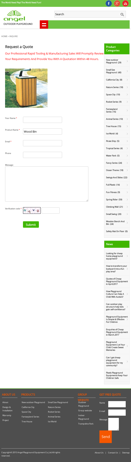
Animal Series (54, 416)
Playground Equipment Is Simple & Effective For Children (117, 319)
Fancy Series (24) (114, 163)
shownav (44, 24)
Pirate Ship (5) (112, 141)
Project (5, 420)
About (5, 402)
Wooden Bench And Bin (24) (115, 222)
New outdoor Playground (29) (113, 61)
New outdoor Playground (33, 402)
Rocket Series (54, 411)
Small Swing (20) (113, 214)
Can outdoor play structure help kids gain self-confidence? (115, 307)
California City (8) (114, 79)
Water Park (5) (113, 155)
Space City (26, 411)
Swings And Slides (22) (116, 177)
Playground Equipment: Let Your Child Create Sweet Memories (115, 346)
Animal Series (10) (114, 119)
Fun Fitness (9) (113, 192)
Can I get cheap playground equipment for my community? (114, 361)
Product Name (12, 129)
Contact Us (113, 452)
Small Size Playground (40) (113, 71)
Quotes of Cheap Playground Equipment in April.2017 (117, 281)
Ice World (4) (112, 133)
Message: (9, 164)
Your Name (11, 118)
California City (28, 407)
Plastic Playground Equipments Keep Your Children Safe (116, 375)
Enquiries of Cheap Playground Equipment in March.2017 (117, 332)
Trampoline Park (85, 423)
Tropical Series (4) (114, 148)
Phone (8, 153)
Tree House (27, 421)
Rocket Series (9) (114, 101)
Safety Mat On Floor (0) (116, 231)
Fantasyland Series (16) (112, 110)
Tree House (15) (113, 126)
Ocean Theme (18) (114, 170)
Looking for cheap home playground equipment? (114, 256)
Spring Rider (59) (114, 199)
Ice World (52, 421)
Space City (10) (113, 94)
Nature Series (54, 407)
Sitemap (126, 452)
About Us (99, 452)
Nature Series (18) (114, 87)
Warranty (6, 415)
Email (8, 141)
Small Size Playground (58, 402)
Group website (85, 410)
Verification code (13, 215)
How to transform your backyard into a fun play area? (116, 269)
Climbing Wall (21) (114, 206)
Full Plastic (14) (113, 184)
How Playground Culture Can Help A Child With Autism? (115, 294)
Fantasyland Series (30, 416)
